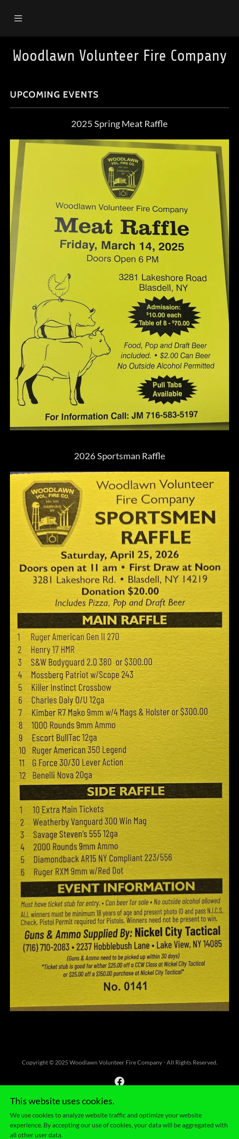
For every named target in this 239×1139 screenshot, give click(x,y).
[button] (18, 18)
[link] (119, 55)
